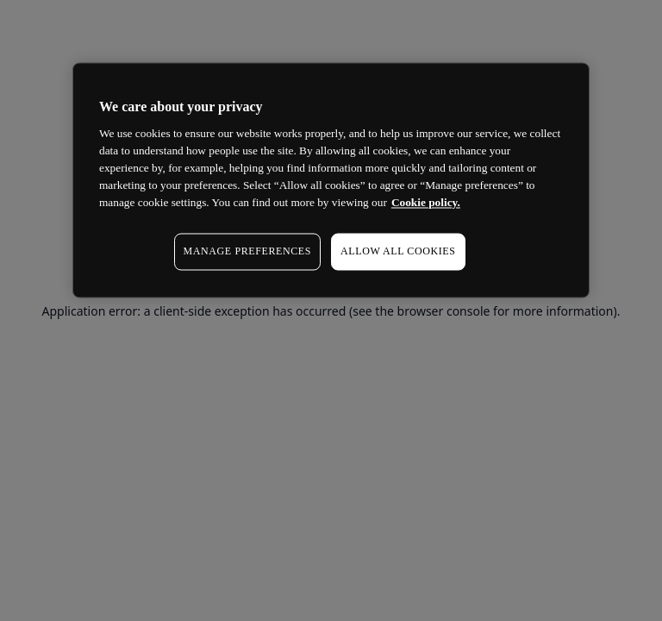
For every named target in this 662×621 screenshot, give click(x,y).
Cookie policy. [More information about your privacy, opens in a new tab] (425, 203)
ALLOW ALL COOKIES (398, 252)
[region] (331, 180)
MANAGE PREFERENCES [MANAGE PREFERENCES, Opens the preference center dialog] (247, 252)
